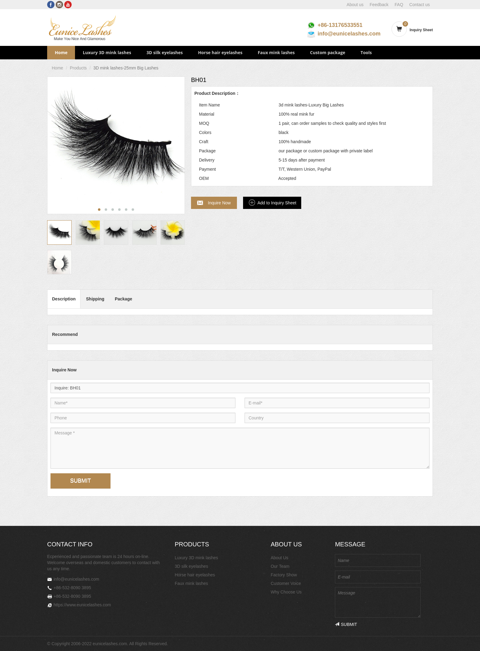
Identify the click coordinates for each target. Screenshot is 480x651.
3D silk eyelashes (164, 52)
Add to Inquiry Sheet (276, 202)
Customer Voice (286, 583)
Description (64, 298)
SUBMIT (80, 481)
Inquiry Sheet (421, 30)
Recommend (65, 334)
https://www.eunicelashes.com (82, 604)
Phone (65, 412)
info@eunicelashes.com (349, 34)
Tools (366, 52)
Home (61, 52)
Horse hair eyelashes (220, 52)
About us (355, 4)
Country (259, 412)
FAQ (399, 4)
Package (123, 298)
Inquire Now (219, 202)
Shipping (95, 298)
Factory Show (284, 574)
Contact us (419, 4)
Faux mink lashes (276, 52)
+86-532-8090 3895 (72, 587)
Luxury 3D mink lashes (107, 52)
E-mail (259, 397)
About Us (279, 557)
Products (78, 67)
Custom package (327, 52)
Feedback (379, 4)
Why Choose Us (286, 592)
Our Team (280, 566)
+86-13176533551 (339, 25)
